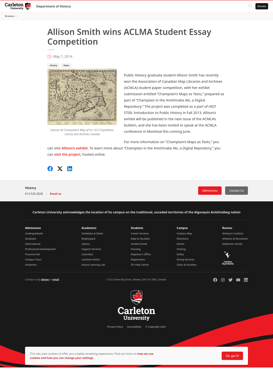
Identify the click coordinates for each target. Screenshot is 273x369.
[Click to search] (249, 6)
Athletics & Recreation (235, 240)
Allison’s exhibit (74, 149)
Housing (136, 250)
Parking (181, 250)
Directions (183, 240)
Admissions (209, 192)
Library (85, 245)
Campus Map (184, 235)
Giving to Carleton (232, 235)
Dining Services (185, 261)
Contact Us (236, 192)
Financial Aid (32, 255)
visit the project (67, 156)
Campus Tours (33, 261)
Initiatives (31, 266)
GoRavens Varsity (232, 245)
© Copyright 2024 (155, 328)
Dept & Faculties (140, 240)
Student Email (139, 245)
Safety (180, 255)
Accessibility (134, 328)
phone (45, 281)
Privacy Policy (115, 328)
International (32, 245)
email (55, 281)
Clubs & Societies (186, 266)
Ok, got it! (232, 356)
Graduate (30, 240)
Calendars (87, 255)
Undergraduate (34, 235)
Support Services (91, 250)
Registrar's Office (141, 255)
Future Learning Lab (93, 266)
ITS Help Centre (140, 266)
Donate (261, 6)
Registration (138, 261)
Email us (55, 195)
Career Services (140, 235)
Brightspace (88, 240)
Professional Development (40, 250)
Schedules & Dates (92, 235)
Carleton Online (90, 261)
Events (180, 245)
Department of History (54, 6)
